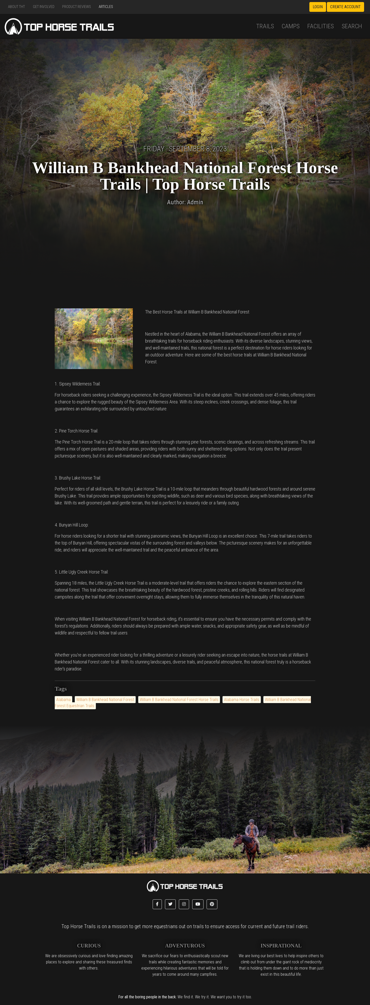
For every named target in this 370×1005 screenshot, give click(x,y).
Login (318, 6)
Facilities (320, 26)
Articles (106, 7)
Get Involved (43, 7)
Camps (291, 26)
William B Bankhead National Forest (105, 699)
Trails (265, 26)
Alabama (63, 699)
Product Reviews (76, 7)
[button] (157, 904)
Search (352, 26)
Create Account (345, 6)
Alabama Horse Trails (241, 699)
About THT (16, 7)
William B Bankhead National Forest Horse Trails (179, 699)
